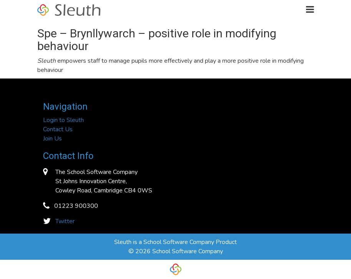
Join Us (52, 138)
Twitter (65, 221)
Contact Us (58, 129)
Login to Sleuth (63, 120)
